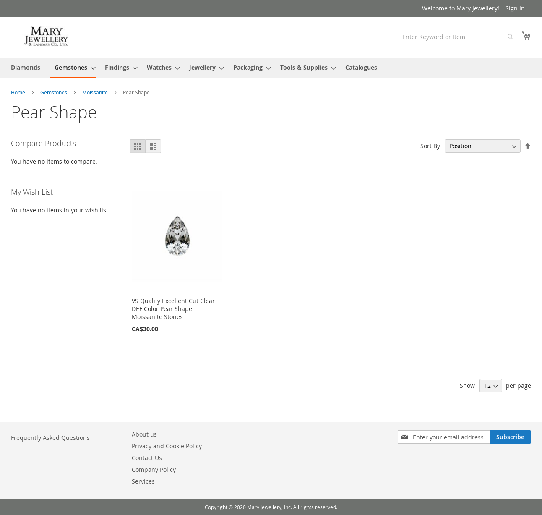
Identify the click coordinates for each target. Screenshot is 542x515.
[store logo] (46, 36)
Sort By (430, 146)
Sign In (515, 8)
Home (18, 92)
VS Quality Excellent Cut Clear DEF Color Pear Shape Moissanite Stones (173, 309)
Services (143, 481)
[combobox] (457, 36)
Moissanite (95, 92)
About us (144, 434)
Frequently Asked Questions (50, 438)
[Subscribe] (510, 437)
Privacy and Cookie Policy (167, 446)
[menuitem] (25, 67)
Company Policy (154, 469)
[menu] (271, 68)
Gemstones (54, 92)
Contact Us (147, 458)
